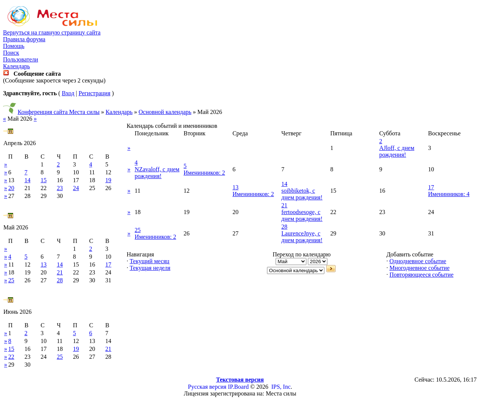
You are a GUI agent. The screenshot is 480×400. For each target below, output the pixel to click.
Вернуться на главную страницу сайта (51, 32)
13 (43, 264)
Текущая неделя (150, 268)
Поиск (11, 52)
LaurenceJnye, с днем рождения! (301, 236)
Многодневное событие (419, 268)
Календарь (16, 66)
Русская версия (207, 387)
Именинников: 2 (204, 172)
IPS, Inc (281, 387)
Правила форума (24, 39)
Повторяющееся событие (421, 274)
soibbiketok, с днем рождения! (301, 194)
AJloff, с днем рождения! (396, 151)
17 (108, 264)
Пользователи (20, 59)
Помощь (13, 46)
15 (43, 180)
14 (27, 180)
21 (60, 272)
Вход (68, 93)
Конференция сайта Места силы (59, 112)
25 (11, 280)
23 (60, 188)
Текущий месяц (150, 261)
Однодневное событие (417, 261)
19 (108, 180)
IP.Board (238, 387)
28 (60, 280)
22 (11, 357)
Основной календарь (165, 112)
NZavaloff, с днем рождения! (157, 172)
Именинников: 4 (449, 194)
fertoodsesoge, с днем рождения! (301, 215)
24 (76, 188)
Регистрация (94, 93)
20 (11, 188)
